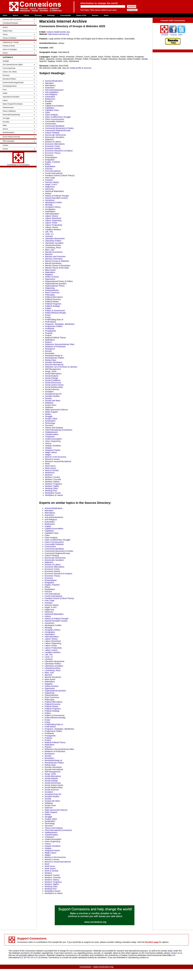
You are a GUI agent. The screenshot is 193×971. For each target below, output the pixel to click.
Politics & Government (55, 310)
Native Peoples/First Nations (13, 104)
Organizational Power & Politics (59, 281)
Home (5, 15)
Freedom (49, 180)
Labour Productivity (53, 225)
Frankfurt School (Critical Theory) (59, 175)
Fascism (48, 169)
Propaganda (50, 331)
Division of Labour (53, 142)
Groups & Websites (9, 38)
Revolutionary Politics (54, 358)
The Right (6, 118)
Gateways (51, 15)
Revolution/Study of (53, 355)
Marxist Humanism (53, 263)
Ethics (47, 164)
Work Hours (50, 466)
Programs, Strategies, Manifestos (60, 324)
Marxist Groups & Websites (57, 261)
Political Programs (53, 304)
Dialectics (49, 139)
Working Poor (51, 490)
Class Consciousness (54, 119)
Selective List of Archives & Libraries (61, 367)
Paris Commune (52, 292)
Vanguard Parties (52, 450)
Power (48, 315)
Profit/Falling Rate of (54, 319)
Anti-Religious (51, 94)
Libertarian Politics (53, 241)
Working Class (51, 488)
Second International (54, 364)
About (106, 15)
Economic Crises (52, 146)
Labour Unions (51, 227)
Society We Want (52, 400)
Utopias (48, 448)
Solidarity (49, 403)
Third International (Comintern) (58, 430)
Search (15, 15)
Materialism (50, 272)
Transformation (51, 434)
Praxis (48, 317)
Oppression (50, 279)
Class (47, 112)
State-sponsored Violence (56, 409)
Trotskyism (50, 436)
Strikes (48, 414)
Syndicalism (50, 421)
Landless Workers (53, 229)
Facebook (173, 34)
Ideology (49, 205)
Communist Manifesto (54, 126)
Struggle (48, 416)
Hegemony (50, 187)
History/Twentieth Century (56, 198)
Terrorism (49, 425)
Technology (50, 423)
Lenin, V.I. (49, 234)
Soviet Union (50, 405)
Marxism (49, 254)
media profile (75, 68)
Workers (48, 475)
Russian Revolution (53, 362)
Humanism (50, 200)
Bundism (49, 101)
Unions (48, 443)
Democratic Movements (55, 135)
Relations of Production (55, 346)
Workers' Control (52, 477)
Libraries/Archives (53, 245)
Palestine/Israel (8, 107)
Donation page (152, 942)
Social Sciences (52, 389)
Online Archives (52, 277)
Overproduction (52, 290)
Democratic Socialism (54, 137)
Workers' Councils (53, 479)
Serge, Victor (50, 371)
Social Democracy (53, 382)
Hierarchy (49, 189)
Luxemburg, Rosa (53, 247)
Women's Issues (52, 459)
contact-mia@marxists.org (57, 32)
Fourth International (53, 173)
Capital (48, 103)
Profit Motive (50, 322)
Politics (48, 308)
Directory (38, 15)
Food (4, 90)
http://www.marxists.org (58, 34)
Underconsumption (53, 439)
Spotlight (6, 61)
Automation (50, 96)
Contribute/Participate (10, 23)
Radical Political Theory (55, 337)
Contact (5, 145)
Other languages (8, 141)
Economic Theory (52, 153)
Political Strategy (52, 306)
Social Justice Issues (54, 385)
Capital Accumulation (54, 105)
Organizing (50, 288)
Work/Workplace (8, 132)
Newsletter (164, 34)
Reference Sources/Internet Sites (59, 344)
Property (49, 333)
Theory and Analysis (54, 427)
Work (47, 463)
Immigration (50, 209)
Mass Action (50, 270)
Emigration (50, 160)
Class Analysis (51, 114)
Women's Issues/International (58, 461)
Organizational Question (55, 283)
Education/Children (9, 79)
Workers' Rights (52, 486)
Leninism (49, 236)
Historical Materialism (54, 191)
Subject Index (7, 31)
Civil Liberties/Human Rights (13, 65)
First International (52, 171)
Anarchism (49, 87)
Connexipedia (65, 15)
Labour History (51, 216)
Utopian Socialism (53, 445)
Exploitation (50, 166)
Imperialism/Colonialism (11, 97)
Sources (95, 15)
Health (5, 93)
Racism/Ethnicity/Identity (11, 115)
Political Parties (52, 301)
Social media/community (11, 137)
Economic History (53, 148)
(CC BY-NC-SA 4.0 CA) (30, 957)
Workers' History (52, 481)
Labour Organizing (53, 220)
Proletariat (49, 328)
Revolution (49, 353)
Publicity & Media (9, 46)
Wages (48, 454)
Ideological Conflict (53, 202)
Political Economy (53, 299)
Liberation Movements (55, 238)
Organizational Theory (55, 286)
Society (48, 398)
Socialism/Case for (53, 394)
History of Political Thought (57, 196)
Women (5, 129)
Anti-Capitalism (51, 92)
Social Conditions (52, 380)
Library (26, 15)
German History (52, 182)
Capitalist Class (52, 110)
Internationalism (52, 214)
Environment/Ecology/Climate (13, 82)
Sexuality (6, 122)
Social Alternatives (53, 373)
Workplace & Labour (54, 495)
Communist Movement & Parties (59, 128)
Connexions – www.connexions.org (96, 967)
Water (5, 125)
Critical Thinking (52, 133)
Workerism (49, 472)
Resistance (50, 349)
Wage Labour (51, 452)
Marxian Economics (53, 252)
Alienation (49, 83)
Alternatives (50, 85)
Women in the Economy (55, 457)
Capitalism (49, 108)
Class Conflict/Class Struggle (58, 117)
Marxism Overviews (53, 259)
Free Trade (50, 178)
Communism (50, 124)
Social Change (51, 378)
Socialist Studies (52, 396)
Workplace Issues (53, 493)
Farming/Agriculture (10, 86)
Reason (48, 342)
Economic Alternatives (55, 144)
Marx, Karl (49, 250)
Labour (5, 100)
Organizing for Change (11, 42)
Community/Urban (9, 68)
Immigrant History (53, 207)
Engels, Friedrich (52, 162)
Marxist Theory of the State (57, 268)
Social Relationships (54, 387)
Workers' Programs (53, 484)
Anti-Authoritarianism (54, 90)
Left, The (49, 232)
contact (174, 953)
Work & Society (52, 470)
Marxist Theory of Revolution (57, 265)
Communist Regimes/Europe (58, 130)
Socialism (49, 391)
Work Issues (50, 468)
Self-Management (53, 369)
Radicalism (50, 340)
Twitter (180, 34)
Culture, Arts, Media (10, 72)
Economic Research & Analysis (59, 151)
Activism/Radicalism (54, 81)
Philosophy (50, 295)
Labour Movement (53, 218)
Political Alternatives (54, 297)
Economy (6, 75)
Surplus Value (51, 418)
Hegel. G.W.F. (51, 184)
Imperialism (50, 211)
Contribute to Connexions (18, 159)
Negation (49, 274)
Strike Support (51, 412)
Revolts (48, 351)
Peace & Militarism (9, 111)
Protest (48, 335)
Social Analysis (51, 376)
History (5, 53)
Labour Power (51, 223)
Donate (5, 149)
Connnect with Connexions (12, 19)
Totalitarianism (51, 432)
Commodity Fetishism (54, 121)
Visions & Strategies (10, 49)
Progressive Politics (53, 326)
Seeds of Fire (81, 15)
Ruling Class (50, 360)
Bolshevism (50, 99)
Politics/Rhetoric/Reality (55, 313)
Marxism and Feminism (55, 256)
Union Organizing (52, 441)
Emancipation (51, 157)
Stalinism (49, 407)
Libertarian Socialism (54, 243)
